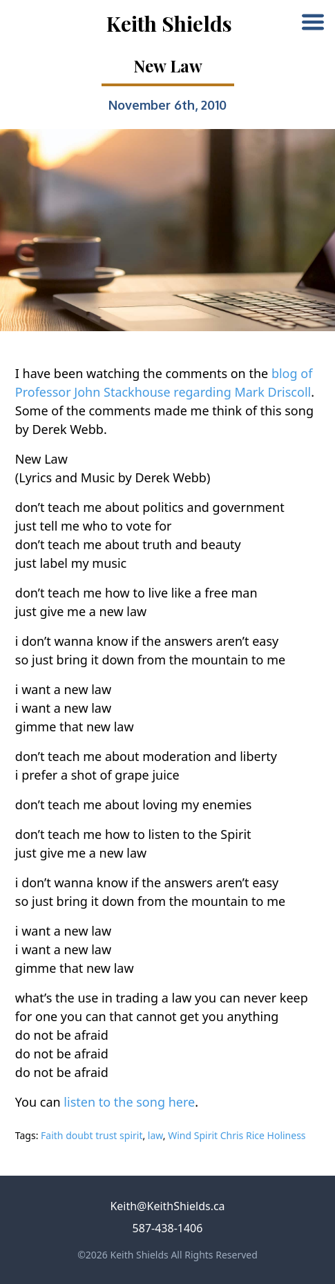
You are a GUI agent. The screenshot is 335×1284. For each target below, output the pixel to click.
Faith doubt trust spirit (91, 1135)
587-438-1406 (168, 1228)
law (155, 1135)
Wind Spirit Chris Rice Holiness (236, 1135)
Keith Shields (169, 23)
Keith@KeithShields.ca (167, 1206)
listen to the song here (129, 1102)
